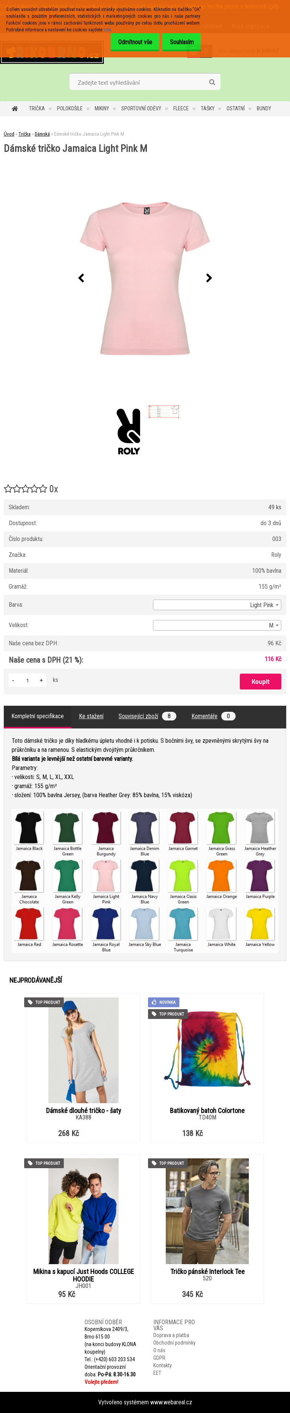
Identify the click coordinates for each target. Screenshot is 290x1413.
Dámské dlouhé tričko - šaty (83, 1111)
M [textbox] (271, 625)
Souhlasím (179, 42)
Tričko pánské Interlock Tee (207, 1271)
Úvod (9, 134)
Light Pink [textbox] (261, 605)
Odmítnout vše (129, 42)
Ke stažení (91, 716)
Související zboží (147, 716)
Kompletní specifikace (37, 716)
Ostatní (236, 108)
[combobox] (217, 605)
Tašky (207, 108)
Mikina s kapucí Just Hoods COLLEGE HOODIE (83, 1275)
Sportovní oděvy (141, 108)
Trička (37, 108)
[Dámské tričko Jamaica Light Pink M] (145, 278)
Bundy (264, 108)
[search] (212, 82)
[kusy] (27, 680)
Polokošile (70, 108)
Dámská (42, 134)
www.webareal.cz (171, 1402)
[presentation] (81, 278)
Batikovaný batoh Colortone (207, 1111)
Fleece (181, 108)
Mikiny (102, 108)
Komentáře (213, 716)
